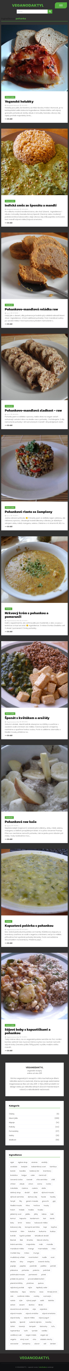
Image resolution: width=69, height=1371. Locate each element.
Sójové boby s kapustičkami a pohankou (27, 1031)
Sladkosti (9, 305)
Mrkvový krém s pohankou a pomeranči (26, 615)
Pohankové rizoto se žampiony (28, 512)
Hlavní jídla (10, 97)
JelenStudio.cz (43, 1367)
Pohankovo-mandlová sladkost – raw (33, 410)
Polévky (8, 609)
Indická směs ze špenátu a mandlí (31, 205)
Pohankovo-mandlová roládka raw (31, 309)
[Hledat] (32, 12)
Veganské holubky (19, 101)
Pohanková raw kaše (21, 822)
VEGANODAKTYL (28, 5)
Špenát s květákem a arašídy (27, 718)
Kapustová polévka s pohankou (29, 925)
